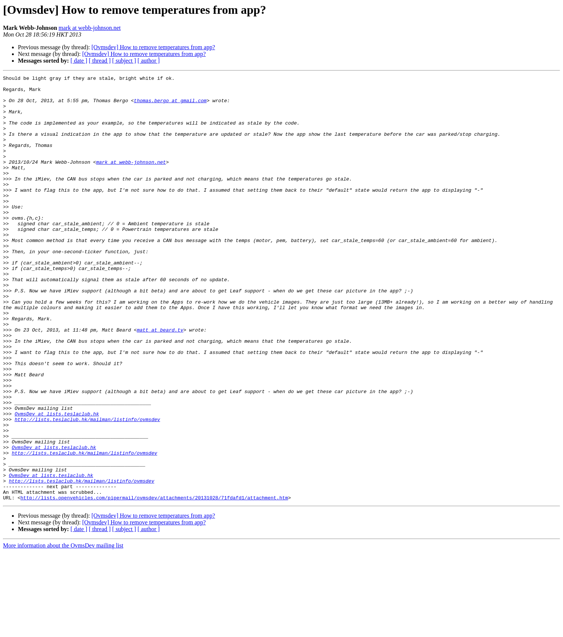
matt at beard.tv (160, 381)
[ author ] (149, 60)
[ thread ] (100, 60)
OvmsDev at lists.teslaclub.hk (57, 481)
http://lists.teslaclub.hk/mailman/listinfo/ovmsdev (87, 488)
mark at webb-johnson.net (90, 28)
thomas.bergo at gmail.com (170, 106)
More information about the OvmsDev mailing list (63, 630)
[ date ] (78, 60)
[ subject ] (124, 60)
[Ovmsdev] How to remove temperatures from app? (153, 47)
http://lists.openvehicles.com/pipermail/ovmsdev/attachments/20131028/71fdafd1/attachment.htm (154, 582)
